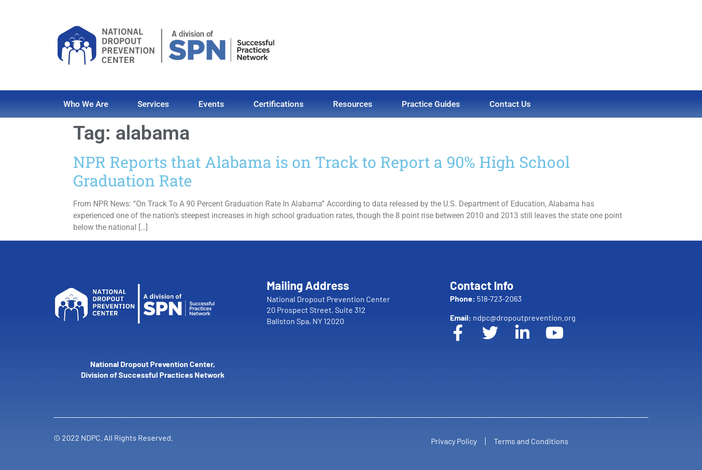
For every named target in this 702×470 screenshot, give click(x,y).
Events (211, 104)
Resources (352, 104)
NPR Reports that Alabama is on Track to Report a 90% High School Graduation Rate (321, 171)
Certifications (279, 104)
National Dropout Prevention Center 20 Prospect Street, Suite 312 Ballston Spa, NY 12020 (328, 310)
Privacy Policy (452, 441)
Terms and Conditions (532, 441)
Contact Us (510, 104)
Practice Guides (431, 104)
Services (153, 104)
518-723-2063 (486, 298)
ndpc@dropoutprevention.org (513, 317)
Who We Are (85, 104)
